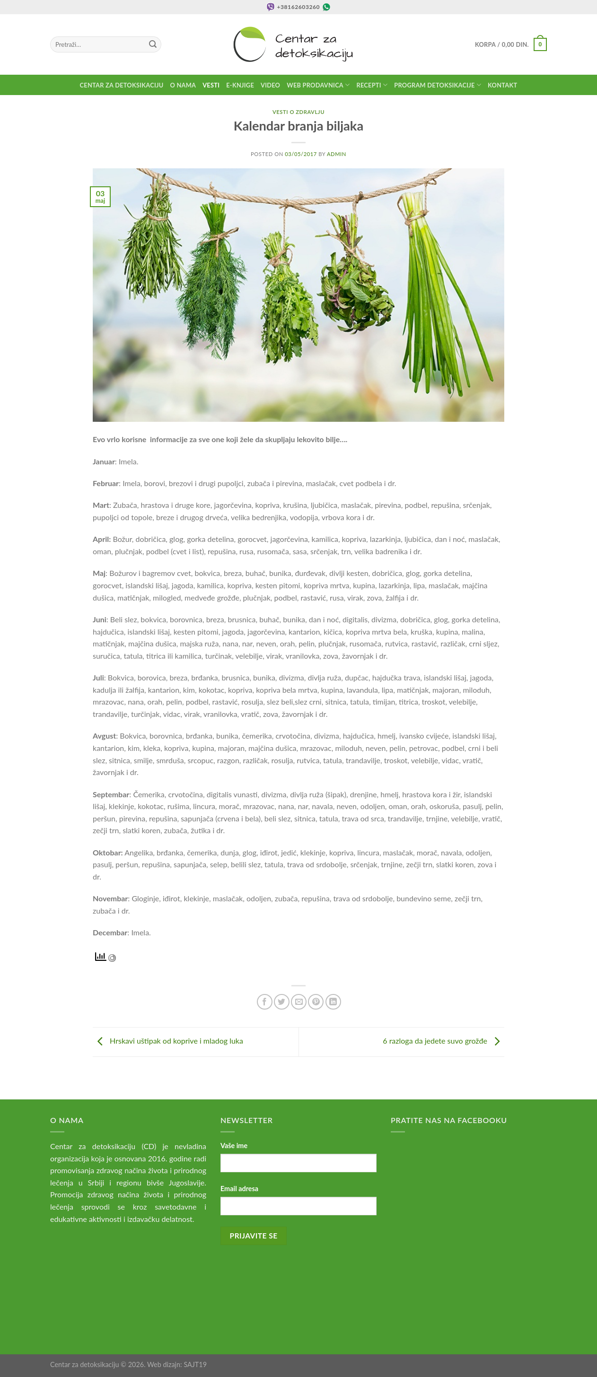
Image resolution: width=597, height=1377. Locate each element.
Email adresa (239, 1189)
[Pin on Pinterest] (316, 1002)
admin (336, 154)
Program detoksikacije (437, 84)
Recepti (371, 84)
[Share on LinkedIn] (333, 1002)
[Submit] (153, 44)
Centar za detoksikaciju (122, 85)
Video (270, 85)
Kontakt (502, 85)
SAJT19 (195, 1364)
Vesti (210, 85)
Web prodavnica (318, 84)
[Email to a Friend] (299, 1002)
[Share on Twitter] (282, 1002)
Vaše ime (233, 1146)
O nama (183, 85)
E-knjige (240, 85)
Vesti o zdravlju (298, 112)
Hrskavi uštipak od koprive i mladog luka (168, 1041)
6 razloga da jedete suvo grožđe (443, 1041)
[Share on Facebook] (264, 1002)
